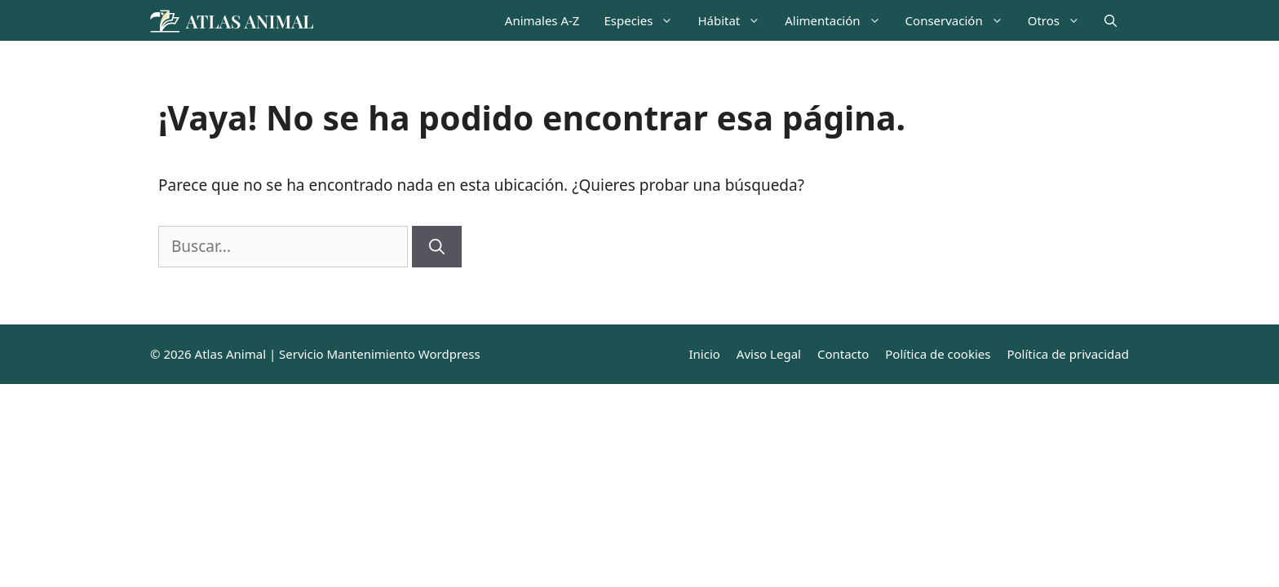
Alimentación (838, 20)
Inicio (703, 354)
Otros (1060, 20)
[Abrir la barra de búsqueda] (1110, 20)
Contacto (843, 354)
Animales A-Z (542, 20)
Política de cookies (937, 354)
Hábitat (734, 20)
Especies (644, 20)
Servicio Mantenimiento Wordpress (379, 354)
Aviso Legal (769, 354)
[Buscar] (437, 246)
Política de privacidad (1068, 354)
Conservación (960, 20)
